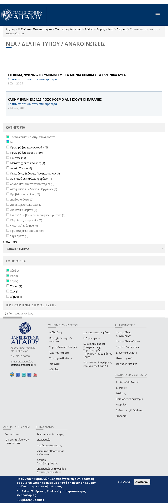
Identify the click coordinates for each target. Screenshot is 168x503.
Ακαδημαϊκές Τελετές (127, 382)
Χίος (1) (14, 291)
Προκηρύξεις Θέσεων (128, 341)
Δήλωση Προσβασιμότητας (47, 461)
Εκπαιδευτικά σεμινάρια (129, 399)
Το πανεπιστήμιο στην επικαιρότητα (16, 441)
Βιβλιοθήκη (55, 332)
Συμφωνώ (124, 482)
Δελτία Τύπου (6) (21, 168)
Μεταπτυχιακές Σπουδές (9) (27, 163)
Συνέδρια (121, 416)
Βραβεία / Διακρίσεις (127, 347)
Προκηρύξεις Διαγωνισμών (123, 334)
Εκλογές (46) (18, 158)
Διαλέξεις (121, 387)
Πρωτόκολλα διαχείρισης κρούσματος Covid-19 (97, 364)
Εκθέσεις (121, 393)
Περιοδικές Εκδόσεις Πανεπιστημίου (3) (35, 173)
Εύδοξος (54, 369)
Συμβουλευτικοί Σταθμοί (63, 347)
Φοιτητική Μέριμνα (126, 364)
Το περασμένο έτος (68, 29)
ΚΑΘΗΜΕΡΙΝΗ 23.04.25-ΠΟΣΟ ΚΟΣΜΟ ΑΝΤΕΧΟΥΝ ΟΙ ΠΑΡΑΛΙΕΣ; (55, 99)
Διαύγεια (54, 364)
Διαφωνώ (142, 482)
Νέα (110, 29)
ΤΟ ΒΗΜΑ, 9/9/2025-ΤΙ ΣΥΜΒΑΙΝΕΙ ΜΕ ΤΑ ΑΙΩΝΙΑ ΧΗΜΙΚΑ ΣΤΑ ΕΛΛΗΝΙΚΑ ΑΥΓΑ (67, 75)
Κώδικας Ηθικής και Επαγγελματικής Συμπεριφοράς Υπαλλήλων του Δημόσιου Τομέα (97, 350)
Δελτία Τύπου (12, 434)
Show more (10, 241)
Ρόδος (89, 29)
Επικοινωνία (43, 439)
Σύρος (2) (16, 286)
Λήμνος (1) (16, 296)
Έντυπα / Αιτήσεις (59, 352)
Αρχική (10, 29)
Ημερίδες (121, 404)
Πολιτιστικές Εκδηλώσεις (129, 410)
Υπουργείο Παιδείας (60, 358)
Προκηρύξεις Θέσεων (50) (26, 152)
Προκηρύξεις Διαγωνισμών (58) (30, 147)
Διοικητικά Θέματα (126, 352)
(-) (6, 313)
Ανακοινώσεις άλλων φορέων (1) (31, 178)
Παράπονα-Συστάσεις (49, 445)
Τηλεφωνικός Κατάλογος (50, 434)
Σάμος (100, 29)
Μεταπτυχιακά (124, 358)
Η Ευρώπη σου (91, 338)
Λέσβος (121, 29)
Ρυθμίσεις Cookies (30, 500)
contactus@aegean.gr (23, 365)
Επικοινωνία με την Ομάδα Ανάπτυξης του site (51, 470)
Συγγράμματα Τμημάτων (96, 332)
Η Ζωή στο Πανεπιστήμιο (35, 29)
